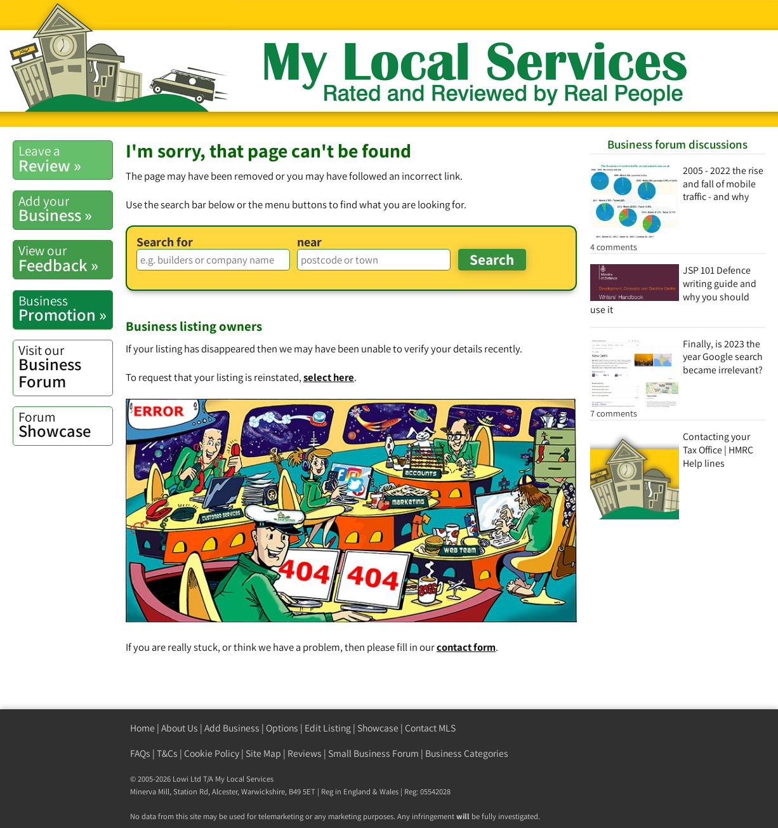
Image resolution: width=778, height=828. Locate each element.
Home (142, 728)
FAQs (140, 753)
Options (282, 728)
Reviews (304, 753)
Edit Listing (328, 728)
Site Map (263, 753)
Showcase (65, 425)
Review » (65, 159)
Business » (65, 209)
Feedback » (65, 258)
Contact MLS (430, 728)
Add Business (232, 728)
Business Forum (65, 366)
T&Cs (167, 753)
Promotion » (65, 308)
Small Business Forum (373, 753)
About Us (179, 728)
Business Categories (466, 753)
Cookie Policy (211, 753)
